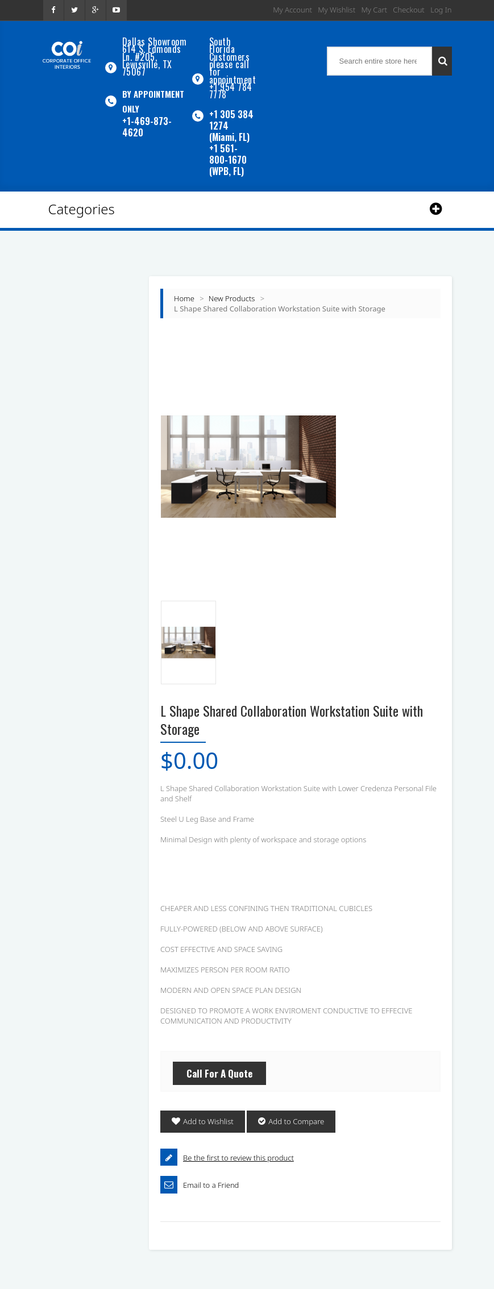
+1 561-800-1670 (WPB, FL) (228, 153)
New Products (232, 292)
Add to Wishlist (208, 1116)
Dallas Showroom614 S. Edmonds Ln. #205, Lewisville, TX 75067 (154, 55)
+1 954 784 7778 (230, 86)
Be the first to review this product (238, 1151)
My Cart (374, 10)
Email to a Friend (211, 1179)
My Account (292, 10)
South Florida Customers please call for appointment (232, 58)
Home (184, 292)
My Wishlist (336, 10)
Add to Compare (295, 1116)
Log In (440, 10)
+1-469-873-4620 (147, 122)
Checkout (408, 10)
